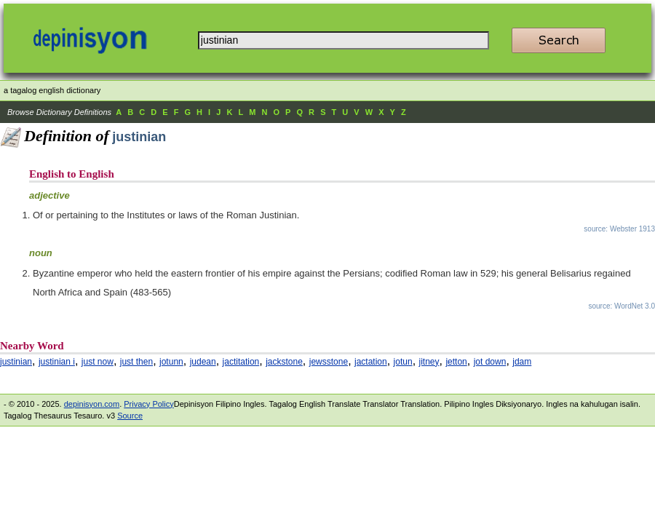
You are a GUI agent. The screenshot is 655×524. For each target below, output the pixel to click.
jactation (370, 362)
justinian (16, 362)
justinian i (57, 362)
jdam (521, 362)
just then (136, 362)
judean (203, 362)
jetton (456, 362)
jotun (403, 362)
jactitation (241, 362)
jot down (490, 362)
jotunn (171, 362)
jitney (429, 362)
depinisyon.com (91, 404)
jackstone (284, 362)
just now (98, 362)
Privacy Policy (148, 404)
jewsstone (328, 362)
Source (130, 415)
